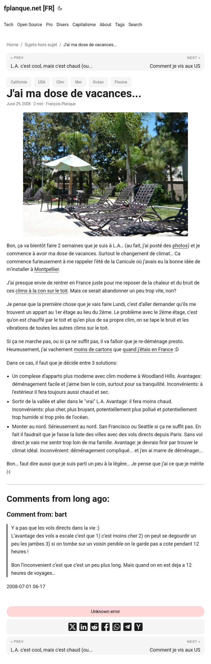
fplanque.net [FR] (29, 8)
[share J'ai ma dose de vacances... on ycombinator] (138, 627)
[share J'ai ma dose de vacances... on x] (72, 627)
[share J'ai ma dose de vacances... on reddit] (94, 627)
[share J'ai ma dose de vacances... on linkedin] (83, 627)
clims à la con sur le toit (42, 291)
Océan (98, 82)
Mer (78, 82)
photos (180, 245)
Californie (19, 82)
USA (42, 82)
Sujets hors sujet (41, 44)
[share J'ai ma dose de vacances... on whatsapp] (116, 627)
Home (12, 44)
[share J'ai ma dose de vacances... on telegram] (127, 627)
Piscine (121, 82)
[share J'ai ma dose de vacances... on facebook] (105, 627)
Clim (60, 82)
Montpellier (46, 269)
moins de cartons (93, 349)
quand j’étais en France (148, 349)
